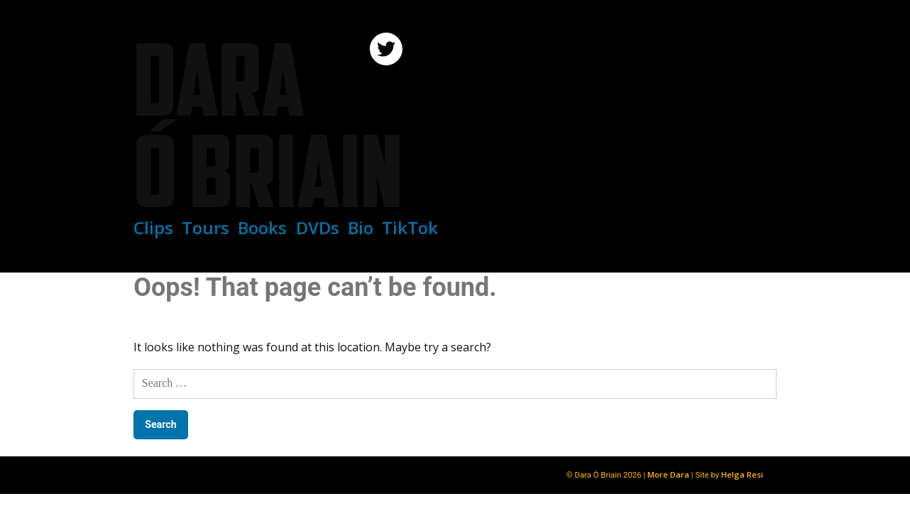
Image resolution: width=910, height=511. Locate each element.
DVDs (317, 227)
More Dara (668, 474)
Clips (153, 227)
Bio (360, 227)
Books (262, 227)
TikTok (410, 227)
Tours (205, 227)
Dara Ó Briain (267, 125)
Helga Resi (742, 474)
